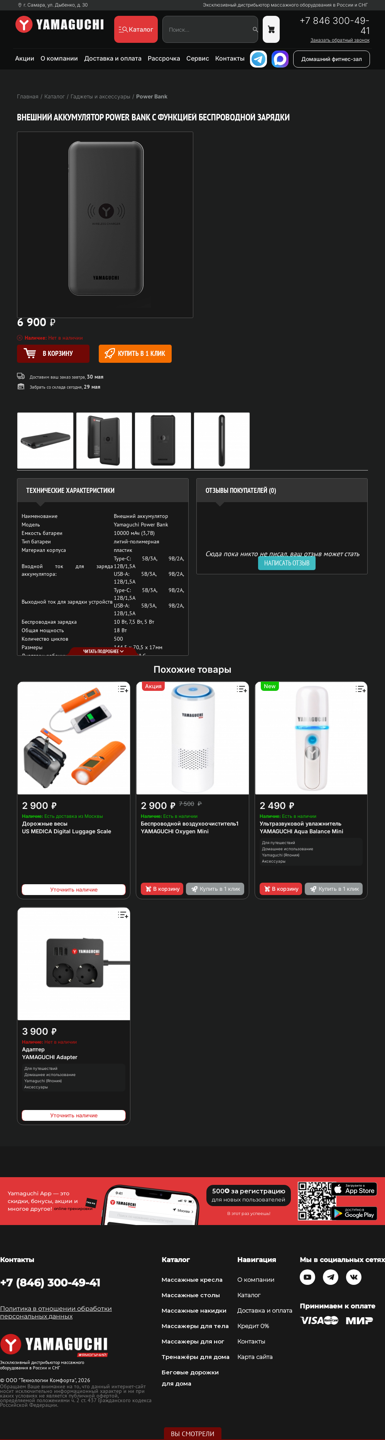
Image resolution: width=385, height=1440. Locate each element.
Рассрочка (164, 58)
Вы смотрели (192, 1434)
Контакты (230, 58)
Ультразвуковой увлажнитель (300, 823)
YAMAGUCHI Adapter (50, 1057)
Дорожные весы (45, 823)
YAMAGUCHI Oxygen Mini (175, 831)
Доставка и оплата (113, 58)
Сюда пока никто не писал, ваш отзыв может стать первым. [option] (282, 556)
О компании (59, 58)
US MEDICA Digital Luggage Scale (66, 831)
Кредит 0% (253, 1326)
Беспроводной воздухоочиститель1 (189, 823)
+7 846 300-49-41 (334, 26)
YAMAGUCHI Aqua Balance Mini (301, 831)
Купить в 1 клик (135, 353)
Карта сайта (255, 1357)
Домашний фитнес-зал (331, 59)
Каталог (248, 1295)
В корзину (162, 889)
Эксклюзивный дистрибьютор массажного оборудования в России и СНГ (285, 5)
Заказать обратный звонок (340, 40)
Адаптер (33, 1049)
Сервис (197, 58)
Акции (24, 58)
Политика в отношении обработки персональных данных (56, 1312)
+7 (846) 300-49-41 (50, 1282)
